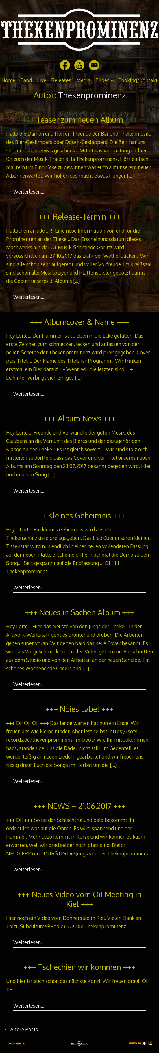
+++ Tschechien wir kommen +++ (79, 967)
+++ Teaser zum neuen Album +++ (79, 119)
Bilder (102, 80)
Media (83, 80)
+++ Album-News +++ (80, 418)
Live (41, 80)
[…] (130, 175)
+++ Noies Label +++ (80, 709)
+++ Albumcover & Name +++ (79, 322)
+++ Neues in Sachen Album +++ (79, 612)
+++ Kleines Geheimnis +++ (79, 515)
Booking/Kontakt (138, 80)
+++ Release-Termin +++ (79, 216)
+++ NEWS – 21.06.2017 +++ (79, 806)
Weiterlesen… (28, 191)
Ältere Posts (21, 1029)
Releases (61, 80)
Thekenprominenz (92, 95)
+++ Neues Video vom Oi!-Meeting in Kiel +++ (80, 899)
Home (8, 80)
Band (26, 80)
